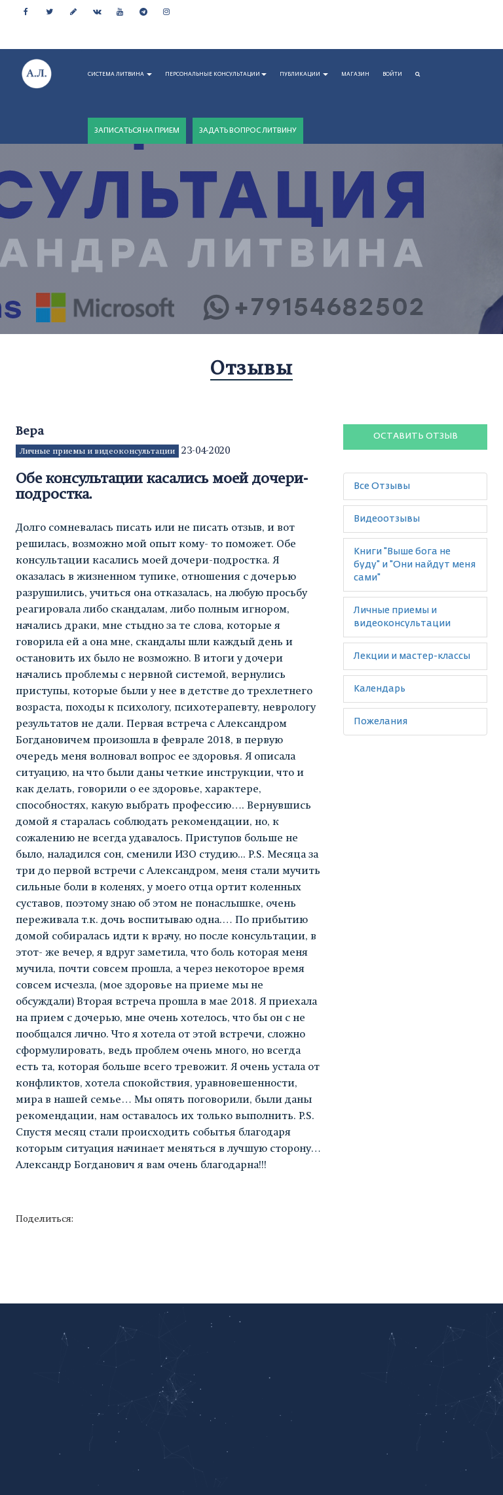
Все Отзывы (382, 486)
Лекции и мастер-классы (412, 656)
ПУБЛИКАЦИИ (304, 74)
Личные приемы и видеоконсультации (97, 451)
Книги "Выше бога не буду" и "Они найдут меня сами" (414, 564)
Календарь (379, 689)
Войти (392, 74)
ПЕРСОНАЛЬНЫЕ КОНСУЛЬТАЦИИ (216, 74)
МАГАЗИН (355, 74)
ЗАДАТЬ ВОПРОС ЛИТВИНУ (248, 130)
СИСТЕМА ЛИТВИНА (120, 74)
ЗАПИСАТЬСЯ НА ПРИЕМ (136, 130)
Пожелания (380, 721)
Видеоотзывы (387, 519)
